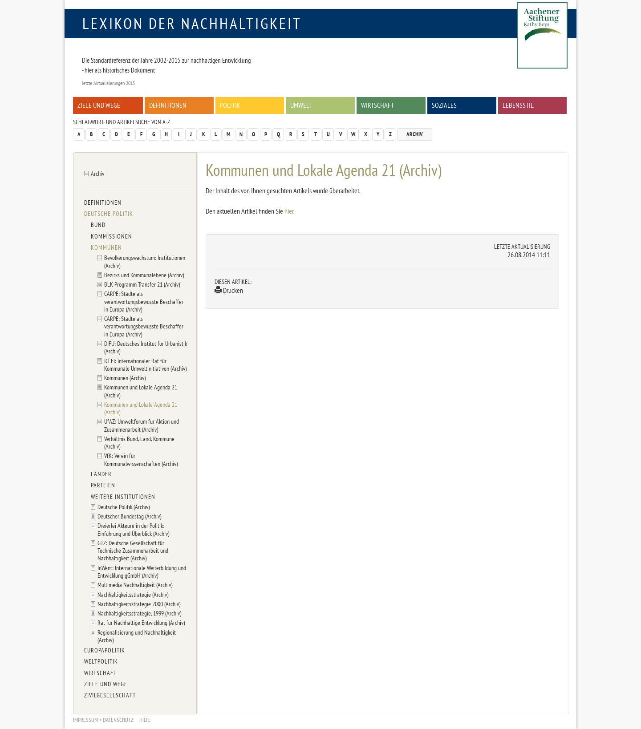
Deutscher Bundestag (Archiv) (129, 516)
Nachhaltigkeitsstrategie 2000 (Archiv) (138, 603)
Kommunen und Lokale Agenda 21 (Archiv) (140, 391)
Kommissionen (111, 236)
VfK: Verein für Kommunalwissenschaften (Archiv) (141, 459)
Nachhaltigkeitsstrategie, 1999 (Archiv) (139, 613)
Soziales (444, 105)
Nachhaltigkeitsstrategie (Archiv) (132, 594)
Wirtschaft (377, 105)
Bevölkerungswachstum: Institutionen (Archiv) (144, 261)
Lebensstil (518, 105)
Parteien (103, 485)
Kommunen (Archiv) (125, 377)
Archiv (414, 134)
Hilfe (145, 720)
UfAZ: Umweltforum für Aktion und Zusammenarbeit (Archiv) (141, 425)
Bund (98, 225)
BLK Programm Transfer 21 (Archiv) (142, 284)
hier (288, 211)
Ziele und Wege (98, 105)
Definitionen (168, 105)
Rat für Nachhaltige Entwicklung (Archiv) (141, 622)
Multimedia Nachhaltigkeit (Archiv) (134, 584)
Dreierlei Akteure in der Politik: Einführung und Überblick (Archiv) (133, 529)
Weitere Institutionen (123, 497)
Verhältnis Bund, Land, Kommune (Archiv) (139, 442)
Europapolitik (104, 650)
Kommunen (106, 247)
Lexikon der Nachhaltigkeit (192, 23)
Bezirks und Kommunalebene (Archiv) (144, 275)
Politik (230, 105)
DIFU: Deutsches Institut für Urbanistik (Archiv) (145, 347)
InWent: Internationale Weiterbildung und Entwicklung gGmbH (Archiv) (141, 571)
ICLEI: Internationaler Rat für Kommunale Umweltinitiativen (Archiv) (145, 364)
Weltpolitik (101, 661)
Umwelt (301, 105)
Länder (101, 474)
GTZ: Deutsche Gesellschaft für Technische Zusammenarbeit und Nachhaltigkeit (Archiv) (132, 551)
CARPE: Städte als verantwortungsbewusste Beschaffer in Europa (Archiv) (143, 301)
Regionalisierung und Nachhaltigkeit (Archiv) (136, 636)
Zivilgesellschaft (110, 695)
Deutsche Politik (108, 214)
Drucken (229, 290)
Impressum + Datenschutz (103, 720)
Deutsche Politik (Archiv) (123, 506)
